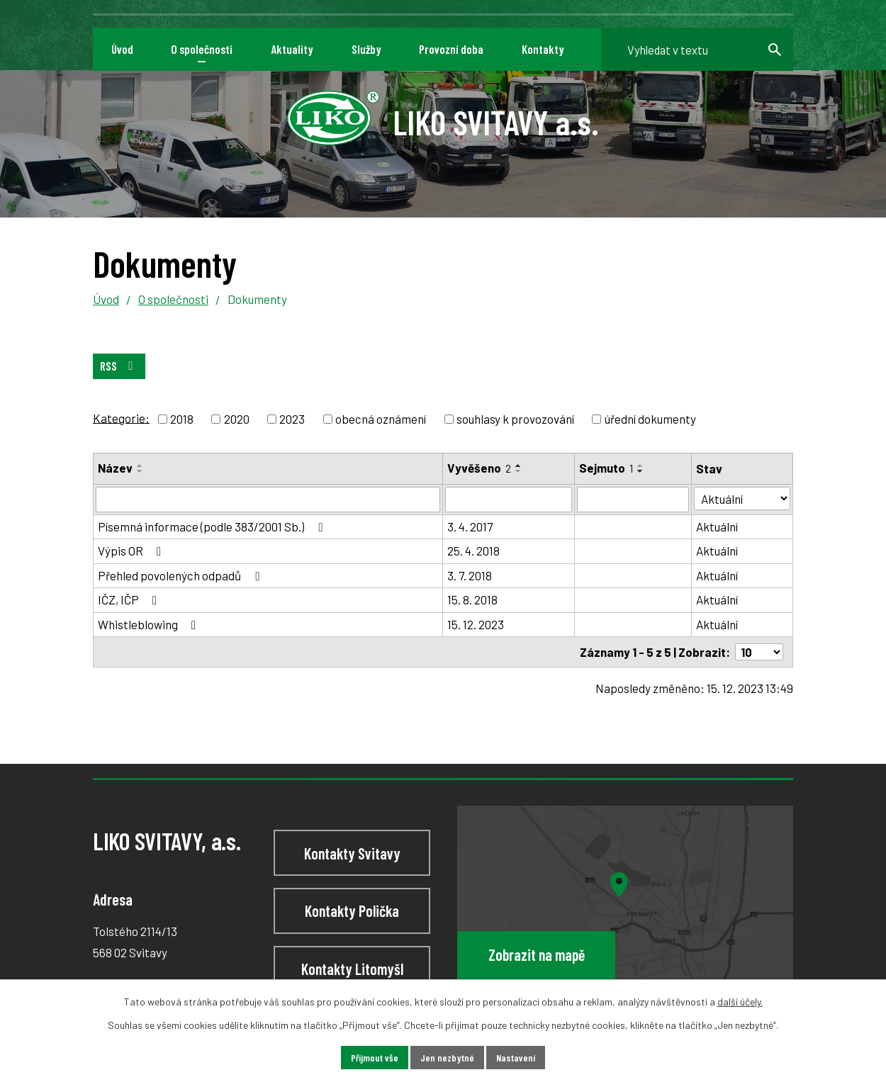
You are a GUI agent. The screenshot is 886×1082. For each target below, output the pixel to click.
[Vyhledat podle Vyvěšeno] (509, 499)
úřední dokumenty (650, 419)
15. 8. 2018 (473, 599)
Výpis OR (132, 550)
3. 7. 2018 (470, 575)
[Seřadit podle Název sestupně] (140, 471)
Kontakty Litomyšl (352, 968)
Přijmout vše (374, 1058)
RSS (119, 366)
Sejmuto (607, 468)
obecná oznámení (380, 419)
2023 (292, 419)
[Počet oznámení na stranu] (759, 651)
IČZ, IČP (130, 599)
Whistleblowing (149, 624)
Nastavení (515, 1058)
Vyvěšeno (480, 468)
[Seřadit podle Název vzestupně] (140, 465)
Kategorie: (121, 417)
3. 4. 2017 (470, 526)
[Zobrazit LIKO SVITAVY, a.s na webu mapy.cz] (625, 905)
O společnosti (173, 299)
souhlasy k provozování (515, 419)
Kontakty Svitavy (352, 852)
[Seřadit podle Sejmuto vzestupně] (641, 465)
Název (115, 468)
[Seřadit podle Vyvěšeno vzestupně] (519, 465)
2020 (236, 419)
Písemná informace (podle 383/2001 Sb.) (212, 526)
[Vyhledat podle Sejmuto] (634, 499)
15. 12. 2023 (476, 624)
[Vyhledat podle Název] (268, 499)
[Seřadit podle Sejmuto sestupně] (641, 471)
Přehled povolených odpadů (181, 575)
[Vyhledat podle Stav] (743, 498)
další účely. (740, 1002)
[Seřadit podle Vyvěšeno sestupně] (519, 471)
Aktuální (718, 526)
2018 (182, 419)
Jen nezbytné (447, 1058)
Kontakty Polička (352, 910)
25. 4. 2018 (474, 550)
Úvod (106, 299)
